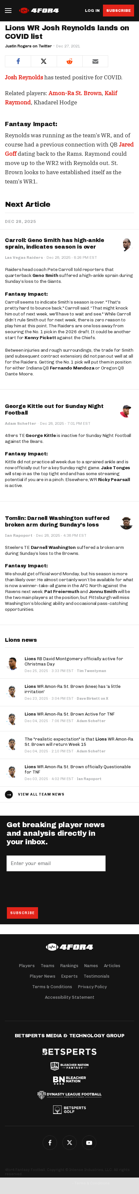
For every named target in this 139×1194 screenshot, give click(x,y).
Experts (69, 976)
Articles (112, 965)
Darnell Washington (53, 547)
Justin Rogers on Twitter (28, 46)
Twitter (69, 1143)
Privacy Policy (92, 986)
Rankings (69, 965)
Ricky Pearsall (114, 479)
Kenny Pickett (40, 337)
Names (91, 965)
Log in (92, 11)
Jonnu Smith (103, 591)
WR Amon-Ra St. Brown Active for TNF (70, 714)
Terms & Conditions (52, 986)
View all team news (41, 794)
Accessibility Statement (69, 997)
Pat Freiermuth (61, 591)
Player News (42, 976)
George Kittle (41, 435)
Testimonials (96, 976)
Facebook (50, 1143)
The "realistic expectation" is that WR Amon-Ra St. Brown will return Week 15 (79, 742)
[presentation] (56, 889)
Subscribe (118, 11)
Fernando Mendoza (72, 368)
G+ (89, 1143)
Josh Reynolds (24, 77)
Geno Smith (45, 275)
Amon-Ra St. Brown (75, 93)
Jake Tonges (115, 468)
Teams (47, 965)
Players (27, 965)
